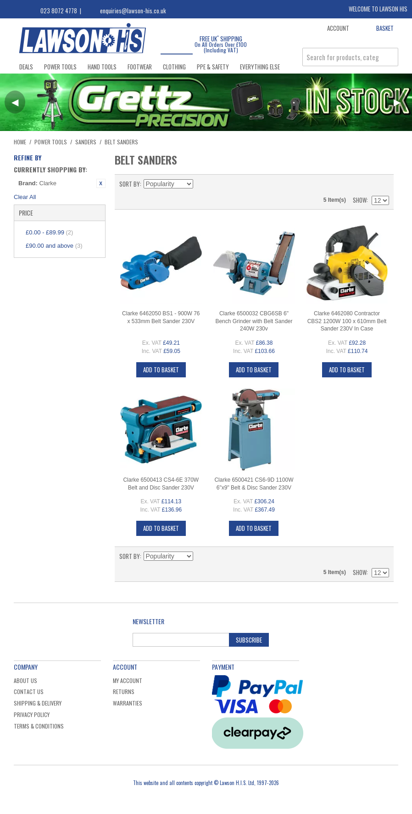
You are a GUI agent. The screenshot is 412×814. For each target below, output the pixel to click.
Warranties (127, 703)
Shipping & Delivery (37, 703)
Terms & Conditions (39, 726)
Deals (26, 66)
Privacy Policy (32, 714)
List (382, 184)
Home (20, 142)
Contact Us (29, 691)
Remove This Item (101, 183)
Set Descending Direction (201, 184)
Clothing (174, 66)
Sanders (85, 142)
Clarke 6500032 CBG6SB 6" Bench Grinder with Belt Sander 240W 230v (253, 321)
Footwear (140, 66)
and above (54, 245)
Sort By (129, 183)
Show (360, 200)
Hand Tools (102, 66)
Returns (123, 691)
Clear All (25, 197)
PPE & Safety (213, 66)
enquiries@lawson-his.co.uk (133, 10)
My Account (127, 680)
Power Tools (60, 66)
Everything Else (260, 66)
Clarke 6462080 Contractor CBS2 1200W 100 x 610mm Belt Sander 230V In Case (347, 321)
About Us (25, 680)
